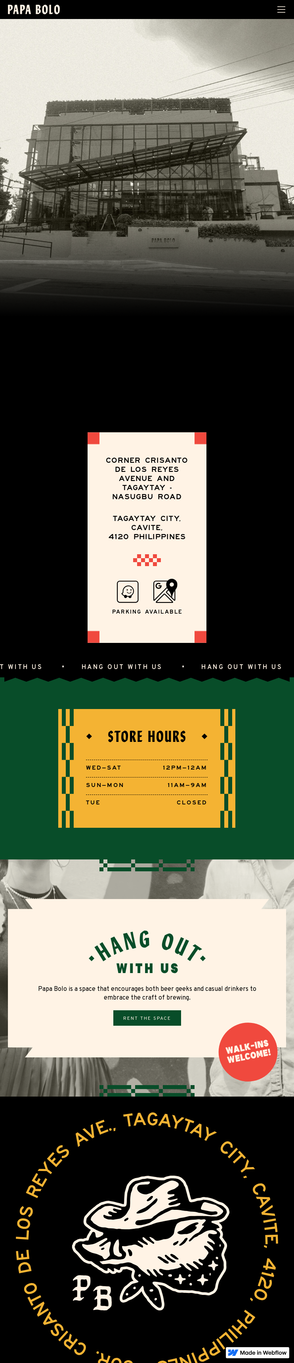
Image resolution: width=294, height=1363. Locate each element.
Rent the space (147, 1018)
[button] (281, 10)
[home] (34, 9)
